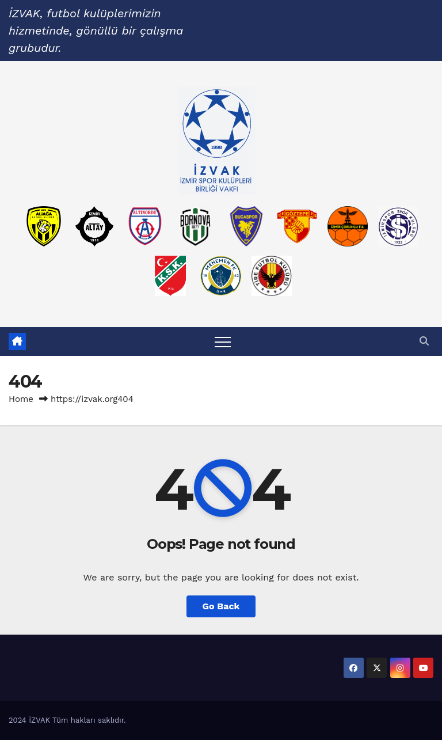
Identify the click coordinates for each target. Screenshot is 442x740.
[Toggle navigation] (222, 341)
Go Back (221, 606)
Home (21, 399)
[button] (424, 341)
